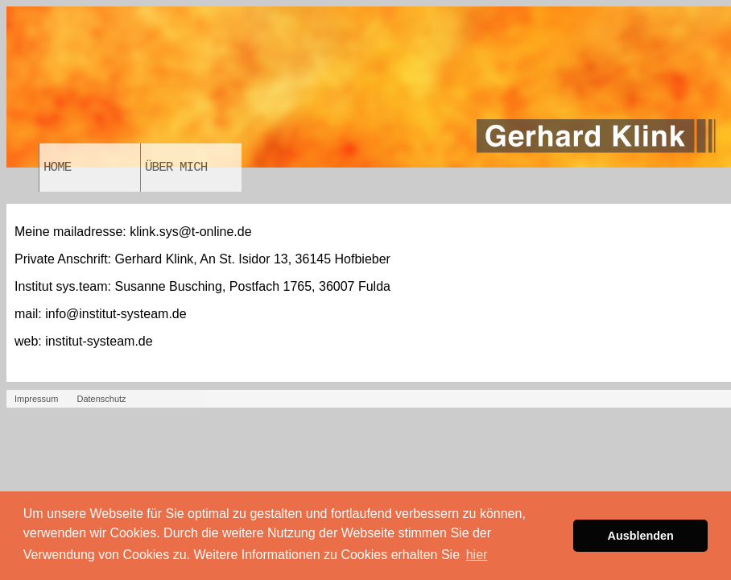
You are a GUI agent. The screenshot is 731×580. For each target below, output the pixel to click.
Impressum (36, 399)
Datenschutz (101, 399)
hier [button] (477, 554)
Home (57, 167)
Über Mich (176, 167)
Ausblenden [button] (641, 535)
